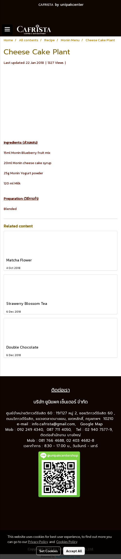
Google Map (92, 424)
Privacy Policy (38, 541)
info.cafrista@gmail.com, (54, 424)
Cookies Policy (66, 541)
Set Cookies (48, 551)
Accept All (74, 551)
